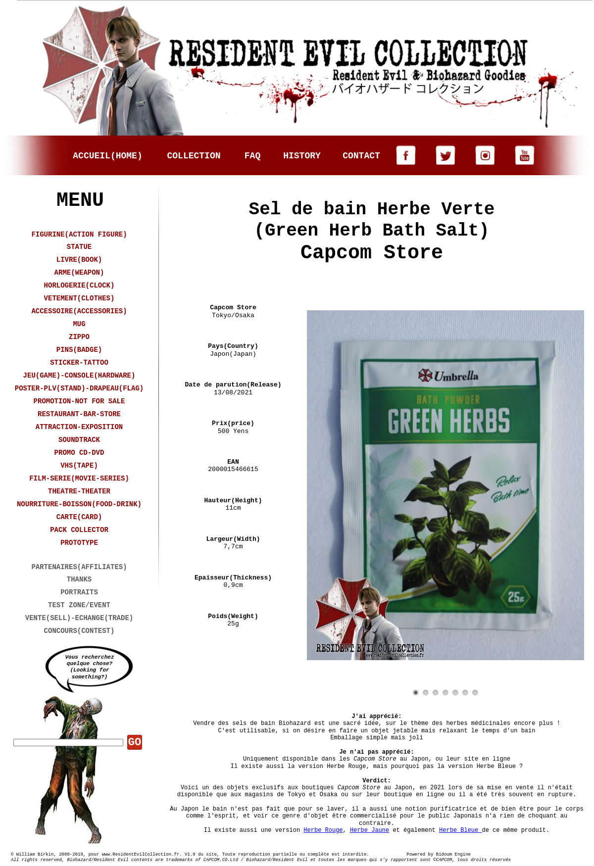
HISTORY (302, 156)
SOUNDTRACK (79, 440)
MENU (80, 201)
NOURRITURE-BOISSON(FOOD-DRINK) (79, 504)
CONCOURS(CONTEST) (79, 631)
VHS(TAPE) (79, 466)
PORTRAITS (79, 592)
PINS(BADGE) (79, 350)
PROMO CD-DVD (79, 453)
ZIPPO (79, 337)
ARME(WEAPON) (79, 273)
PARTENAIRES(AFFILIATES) (79, 567)
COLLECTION (193, 156)
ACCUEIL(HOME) (107, 156)
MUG (79, 324)
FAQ (252, 156)
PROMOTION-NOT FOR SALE (79, 401)
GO (134, 742)
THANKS (79, 579)
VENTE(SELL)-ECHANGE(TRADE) (79, 618)
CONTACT (361, 156)
